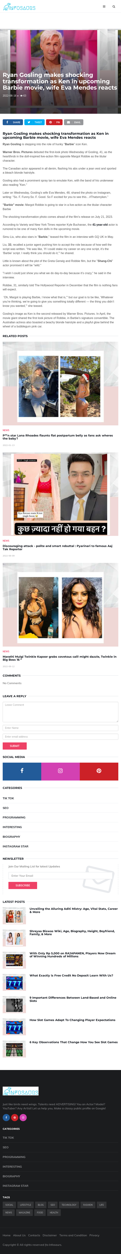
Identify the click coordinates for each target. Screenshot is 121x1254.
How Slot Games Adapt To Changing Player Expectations (72, 1020)
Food (40, 1212)
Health (54, 1212)
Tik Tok (8, 798)
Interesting (12, 827)
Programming (14, 817)
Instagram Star (15, 846)
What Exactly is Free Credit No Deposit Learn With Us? (71, 975)
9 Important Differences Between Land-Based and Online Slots (73, 999)
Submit (15, 746)
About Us (19, 1235)
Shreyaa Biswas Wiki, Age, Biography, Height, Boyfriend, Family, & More (72, 932)
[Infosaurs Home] (19, 6)
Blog (41, 1205)
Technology (69, 1205)
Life (101, 1205)
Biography (11, 836)
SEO (6, 808)
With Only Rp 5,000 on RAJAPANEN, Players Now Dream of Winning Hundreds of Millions (73, 955)
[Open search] (113, 6)
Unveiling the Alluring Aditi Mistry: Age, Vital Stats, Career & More (74, 910)
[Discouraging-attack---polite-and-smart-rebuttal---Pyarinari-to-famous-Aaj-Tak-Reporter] (60, 494)
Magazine (24, 1212)
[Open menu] (104, 6)
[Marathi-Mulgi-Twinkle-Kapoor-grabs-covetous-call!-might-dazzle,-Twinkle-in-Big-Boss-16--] (60, 605)
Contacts (34, 1235)
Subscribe (23, 885)
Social (9, 1205)
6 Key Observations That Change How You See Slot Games (74, 1042)
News (6, 430)
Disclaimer (50, 1235)
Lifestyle (25, 1205)
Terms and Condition (73, 1235)
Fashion (88, 1205)
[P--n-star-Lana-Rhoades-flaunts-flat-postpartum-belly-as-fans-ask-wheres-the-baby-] (60, 383)
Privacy (94, 1235)
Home (7, 1235)
